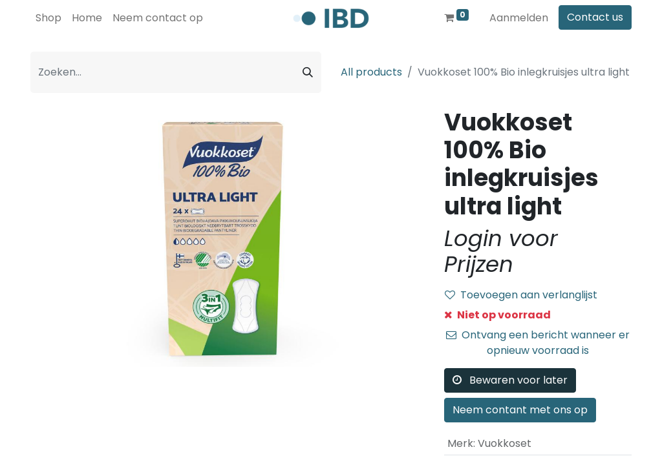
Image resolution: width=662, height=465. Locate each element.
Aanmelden (518, 17)
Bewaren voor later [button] (510, 380)
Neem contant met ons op (520, 409)
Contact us (595, 17)
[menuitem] (48, 18)
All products (371, 72)
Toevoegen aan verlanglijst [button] (521, 294)
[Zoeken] (307, 72)
